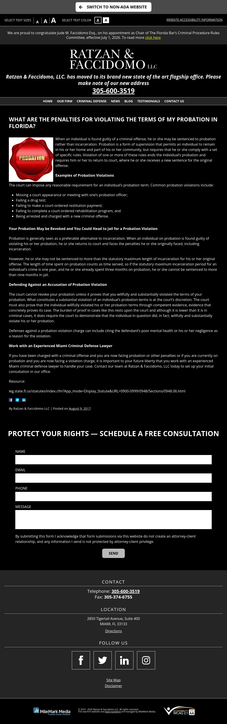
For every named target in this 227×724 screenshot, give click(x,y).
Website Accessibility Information (194, 20)
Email (20, 470)
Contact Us (174, 101)
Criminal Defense (92, 101)
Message (23, 506)
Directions (113, 631)
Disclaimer (113, 685)
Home (48, 101)
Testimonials (148, 101)
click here (153, 37)
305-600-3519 (113, 90)
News (115, 101)
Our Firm (64, 101)
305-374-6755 (118, 597)
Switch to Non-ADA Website (117, 7)
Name (20, 451)
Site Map (113, 680)
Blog (128, 101)
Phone (21, 488)
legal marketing (113, 711)
